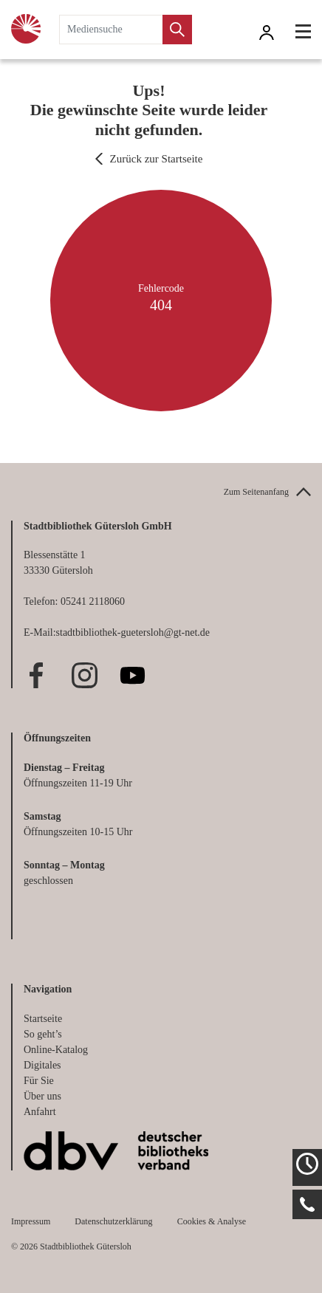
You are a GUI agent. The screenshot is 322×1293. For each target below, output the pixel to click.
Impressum (30, 1221)
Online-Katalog (56, 1049)
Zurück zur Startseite (156, 159)
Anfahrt (40, 1111)
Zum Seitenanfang (256, 492)
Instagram (84, 675)
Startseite (43, 1018)
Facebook (36, 675)
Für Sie (39, 1080)
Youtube (132, 675)
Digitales (42, 1065)
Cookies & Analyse (211, 1221)
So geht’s (43, 1034)
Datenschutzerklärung (113, 1221)
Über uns (42, 1096)
